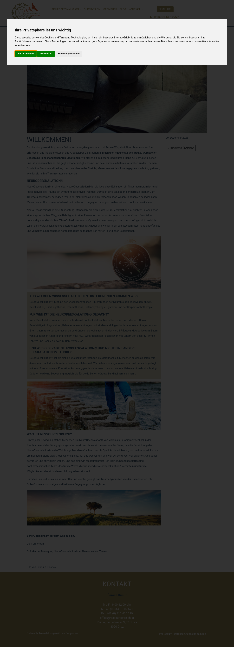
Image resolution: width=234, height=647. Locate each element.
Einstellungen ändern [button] (69, 53)
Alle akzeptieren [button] (25, 53)
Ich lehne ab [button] (46, 53)
